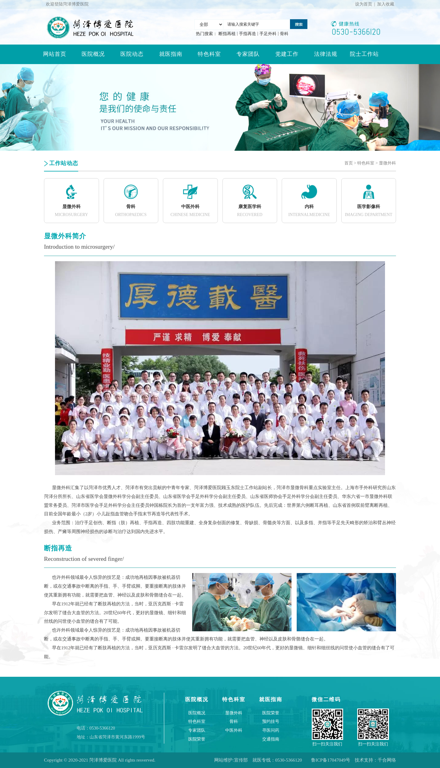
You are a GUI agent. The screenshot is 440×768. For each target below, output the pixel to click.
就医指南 (170, 54)
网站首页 (54, 54)
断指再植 (227, 33)
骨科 (284, 33)
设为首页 (363, 4)
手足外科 (268, 33)
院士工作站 (364, 54)
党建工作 (287, 54)
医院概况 (93, 54)
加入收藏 (385, 4)
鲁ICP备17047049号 (330, 760)
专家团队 (248, 54)
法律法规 (325, 54)
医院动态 (132, 54)
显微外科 (387, 163)
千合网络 (387, 760)
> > (370, 163)
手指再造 (247, 33)
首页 (348, 163)
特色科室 (209, 54)
